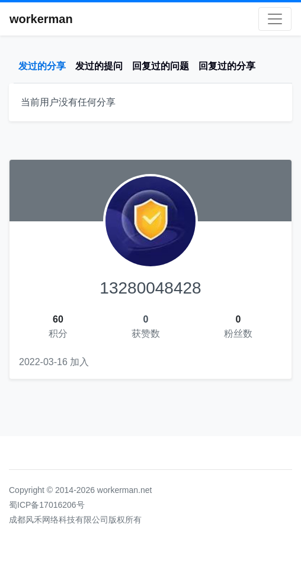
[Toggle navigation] (275, 19)
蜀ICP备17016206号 (47, 505)
